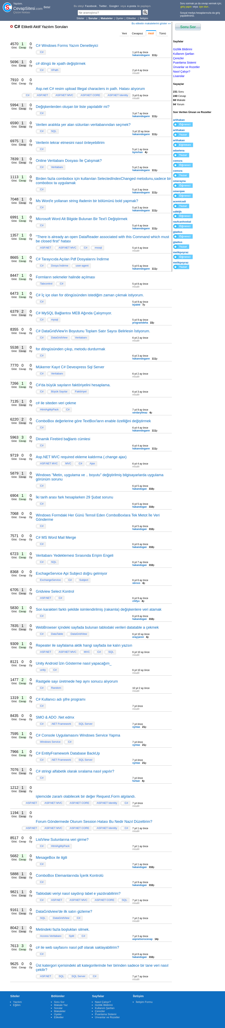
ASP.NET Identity (118, 95)
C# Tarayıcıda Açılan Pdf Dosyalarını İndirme (72, 259)
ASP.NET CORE (90, 95)
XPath (54, 70)
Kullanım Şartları (183, 53)
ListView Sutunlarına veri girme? (62, 840)
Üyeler (120, 18)
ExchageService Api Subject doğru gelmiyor (71, 573)
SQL (53, 131)
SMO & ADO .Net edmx (55, 717)
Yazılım (17, 1001)
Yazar (183, 134)
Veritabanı (57, 167)
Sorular (58, 1008)
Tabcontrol (46, 283)
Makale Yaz (61, 1005)
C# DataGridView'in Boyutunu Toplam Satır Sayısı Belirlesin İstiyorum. (93, 331)
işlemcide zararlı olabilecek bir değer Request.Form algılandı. (86, 796)
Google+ (114, 6)
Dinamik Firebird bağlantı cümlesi (63, 439)
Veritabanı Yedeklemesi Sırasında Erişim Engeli (74, 555)
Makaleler (59, 1011)
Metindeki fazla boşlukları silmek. (63, 929)
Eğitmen (185, 144)
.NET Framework (61, 723)
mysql (54, 319)
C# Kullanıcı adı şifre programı (61, 699)
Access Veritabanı (50, 935)
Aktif (151, 33)
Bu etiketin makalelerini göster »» (151, 23)
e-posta (131, 6)
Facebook (91, 6)
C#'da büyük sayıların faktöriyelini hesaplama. (73, 385)
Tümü (162, 33)
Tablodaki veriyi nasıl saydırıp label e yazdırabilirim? (78, 893)
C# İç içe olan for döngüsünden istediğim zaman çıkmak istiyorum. (90, 295)
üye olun (203, 6)
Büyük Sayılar (59, 391)
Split (71, 935)
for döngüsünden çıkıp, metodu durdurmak (70, 349)
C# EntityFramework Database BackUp (68, 753)
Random (56, 687)
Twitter (103, 6)
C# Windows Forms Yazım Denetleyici (67, 46)
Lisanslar (178, 76)
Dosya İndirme (59, 265)
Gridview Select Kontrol (55, 591)
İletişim (144, 18)
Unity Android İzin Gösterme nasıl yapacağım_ (73, 663)
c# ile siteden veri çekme (56, 403)
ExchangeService (50, 579)
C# (41, 26)
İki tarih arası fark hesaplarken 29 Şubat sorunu (74, 497)
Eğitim (16, 1005)
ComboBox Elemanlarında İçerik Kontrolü (69, 875)
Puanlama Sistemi (184, 62)
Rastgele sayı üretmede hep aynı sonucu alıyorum (77, 681)
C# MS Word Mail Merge (56, 537)
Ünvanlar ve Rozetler (186, 67)
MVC (68, 463)
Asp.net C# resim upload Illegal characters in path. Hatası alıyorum (90, 89)
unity (43, 669)
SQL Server (85, 723)
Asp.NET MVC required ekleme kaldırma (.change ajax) (81, 457)
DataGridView (59, 337)
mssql (98, 247)
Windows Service (50, 741)
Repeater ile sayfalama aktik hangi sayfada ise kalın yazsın (84, 645)
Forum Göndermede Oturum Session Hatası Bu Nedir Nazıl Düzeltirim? (94, 822)
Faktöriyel (81, 391)
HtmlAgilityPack (49, 409)
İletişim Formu (144, 1001)
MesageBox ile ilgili (51, 858)
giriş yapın (186, 6)
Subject (83, 579)
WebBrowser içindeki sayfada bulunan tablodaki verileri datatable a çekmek (97, 627)
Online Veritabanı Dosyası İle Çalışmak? (69, 161)
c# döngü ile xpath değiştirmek (61, 64)
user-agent (82, 265)
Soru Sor (188, 27)
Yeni (124, 33)
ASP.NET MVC (64, 95)
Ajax (92, 463)
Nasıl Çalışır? (181, 71)
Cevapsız (137, 33)
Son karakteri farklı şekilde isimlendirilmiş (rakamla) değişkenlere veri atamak (98, 609)
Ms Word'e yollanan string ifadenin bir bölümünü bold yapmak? (87, 201)
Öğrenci (185, 124)
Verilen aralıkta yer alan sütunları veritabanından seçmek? (83, 125)
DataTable (57, 633)
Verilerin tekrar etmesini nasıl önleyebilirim (70, 143)
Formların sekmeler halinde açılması (65, 277)
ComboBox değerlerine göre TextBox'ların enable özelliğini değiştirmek (93, 421)
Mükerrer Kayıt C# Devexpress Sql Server (70, 367)
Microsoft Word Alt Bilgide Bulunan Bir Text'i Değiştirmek (81, 219)
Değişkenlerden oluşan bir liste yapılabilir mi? (72, 107)
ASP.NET (42, 95)
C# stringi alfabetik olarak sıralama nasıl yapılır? (75, 771)
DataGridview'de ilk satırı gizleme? (64, 911)
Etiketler (131, 18)
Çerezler (178, 58)
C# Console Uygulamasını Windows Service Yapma (78, 735)
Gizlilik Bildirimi (182, 49)
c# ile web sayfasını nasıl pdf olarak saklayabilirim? (77, 947)
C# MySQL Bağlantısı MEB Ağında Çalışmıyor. (74, 313)
